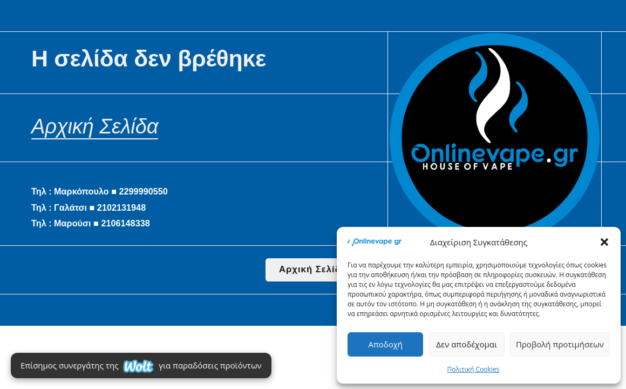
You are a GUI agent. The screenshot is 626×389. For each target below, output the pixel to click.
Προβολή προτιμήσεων (560, 344)
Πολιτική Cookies (473, 369)
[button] (604, 242)
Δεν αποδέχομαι (466, 344)
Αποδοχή (385, 344)
